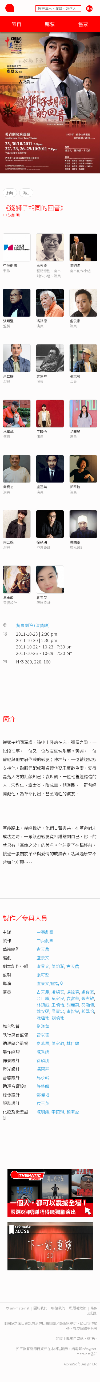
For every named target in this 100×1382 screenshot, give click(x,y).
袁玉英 (42, 597)
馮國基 (75, 542)
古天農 (42, 265)
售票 (83, 24)
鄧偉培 (43, 1094)
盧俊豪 (75, 320)
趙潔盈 (72, 1111)
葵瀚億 (87, 1004)
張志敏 (75, 376)
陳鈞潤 (75, 265)
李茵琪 (57, 1111)
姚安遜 (43, 1011)
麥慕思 (43, 1043)
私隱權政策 (77, 1308)
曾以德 (43, 1034)
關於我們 (40, 1308)
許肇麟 (43, 1086)
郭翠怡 (75, 486)
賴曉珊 (57, 1017)
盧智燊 (42, 486)
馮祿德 (42, 320)
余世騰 (8, 376)
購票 (50, 24)
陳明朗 (43, 1111)
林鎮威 (8, 431)
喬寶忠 (8, 486)
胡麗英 (75, 431)
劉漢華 (43, 1026)
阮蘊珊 (43, 1017)
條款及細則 (92, 1310)
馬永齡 (8, 597)
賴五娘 (8, 542)
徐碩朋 (42, 542)
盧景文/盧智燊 (50, 983)
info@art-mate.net (87, 1351)
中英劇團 (11, 215)
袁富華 (42, 376)
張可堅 (8, 320)
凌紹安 (57, 992)
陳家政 (57, 1043)
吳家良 (57, 998)
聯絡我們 (58, 1308)
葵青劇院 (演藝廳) (33, 625)
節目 (16, 24)
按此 (93, 1338)
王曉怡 (42, 431)
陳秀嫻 (43, 1052)
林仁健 (72, 1043)
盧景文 (43, 957)
